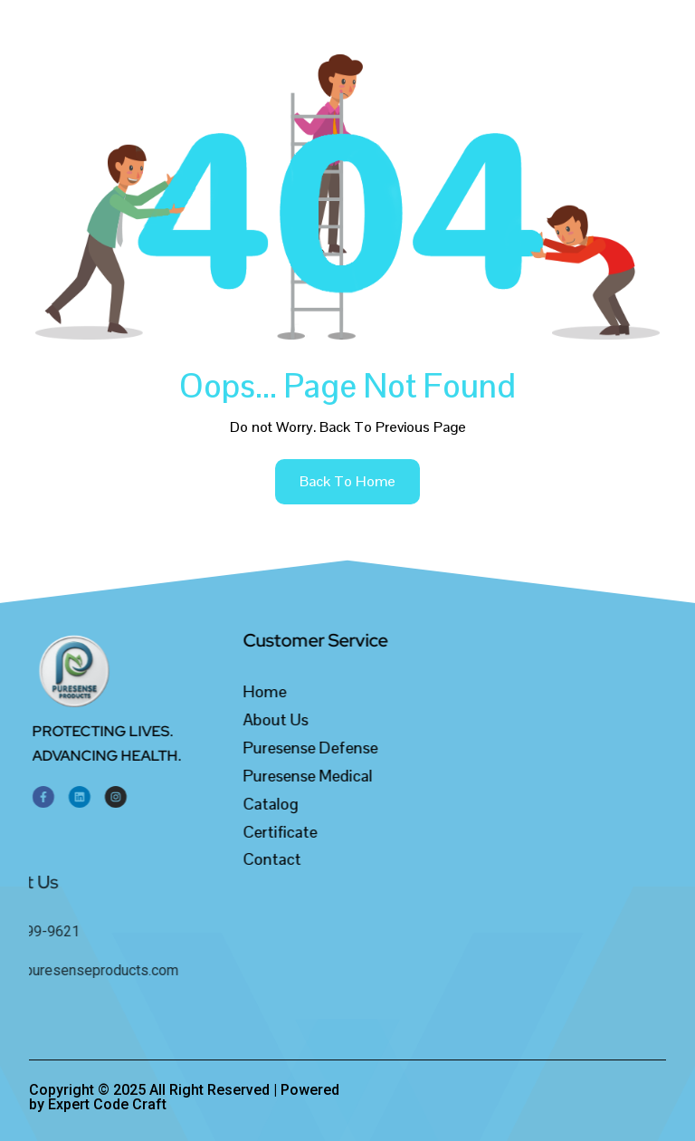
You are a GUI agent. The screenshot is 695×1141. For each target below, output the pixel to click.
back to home (347, 481)
